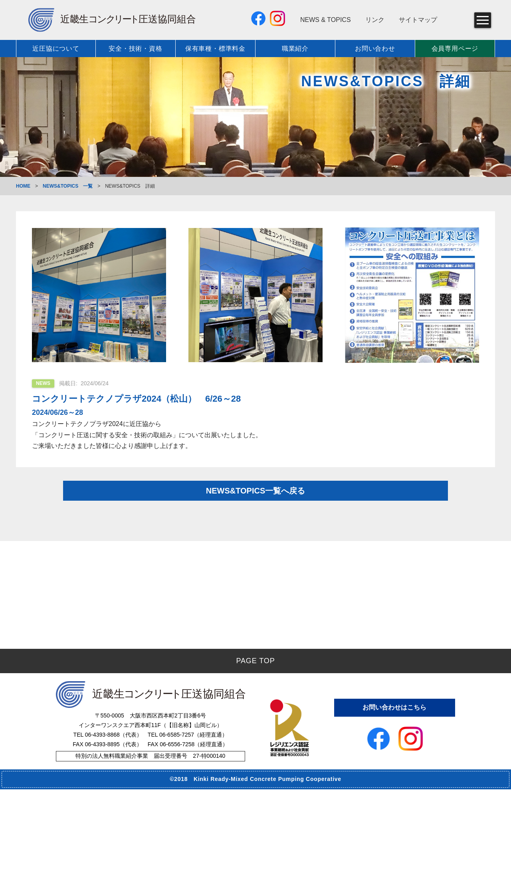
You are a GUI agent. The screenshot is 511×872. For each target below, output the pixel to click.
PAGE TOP (255, 743)
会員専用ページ (455, 48)
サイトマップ (418, 19)
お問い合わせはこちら (394, 788)
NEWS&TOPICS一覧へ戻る (255, 501)
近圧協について (55, 48)
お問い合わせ (375, 48)
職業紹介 (295, 48)
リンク (374, 19)
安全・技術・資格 (135, 48)
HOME (23, 186)
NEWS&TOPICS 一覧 (68, 186)
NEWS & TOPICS (325, 19)
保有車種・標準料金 (215, 48)
